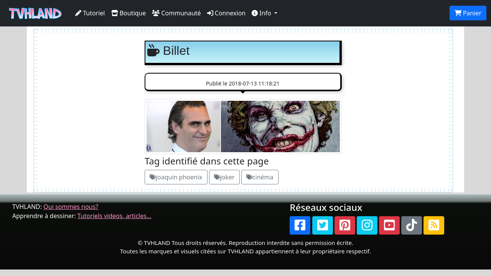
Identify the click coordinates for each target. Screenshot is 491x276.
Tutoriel (90, 13)
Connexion (226, 13)
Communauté (176, 13)
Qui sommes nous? (70, 206)
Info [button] (262, 13)
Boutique (128, 13)
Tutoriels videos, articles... (114, 216)
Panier (468, 13)
